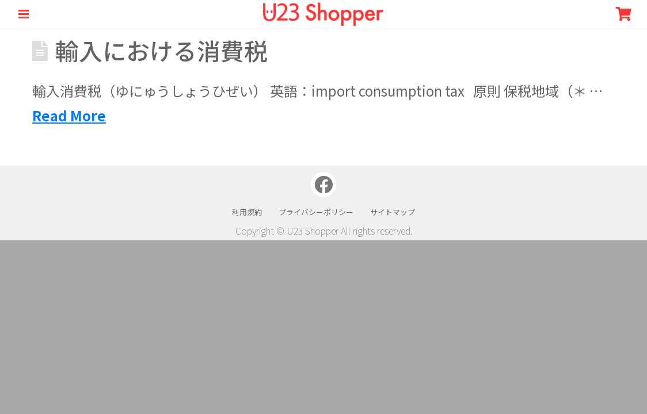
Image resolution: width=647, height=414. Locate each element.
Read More (69, 115)
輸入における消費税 (161, 50)
